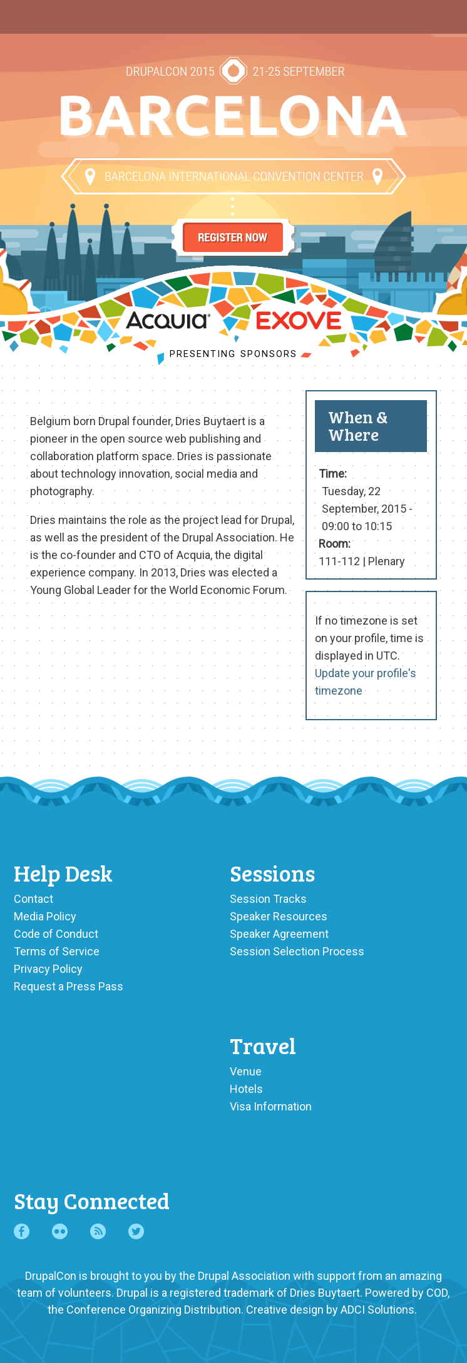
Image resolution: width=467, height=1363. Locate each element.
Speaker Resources (278, 916)
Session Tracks (268, 898)
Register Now (233, 226)
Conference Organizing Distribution (153, 1309)
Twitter (136, 1231)
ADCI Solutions (377, 1309)
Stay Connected (92, 1200)
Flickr (60, 1231)
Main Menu (26, 14)
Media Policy (45, 916)
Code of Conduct (56, 933)
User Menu (441, 14)
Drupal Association (244, 1275)
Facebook (21, 1231)
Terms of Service (57, 951)
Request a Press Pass (68, 986)
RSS (98, 1231)
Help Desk (63, 872)
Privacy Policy (48, 968)
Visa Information (271, 1106)
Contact (33, 898)
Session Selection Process (297, 951)
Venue (246, 1071)
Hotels (246, 1088)
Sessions (272, 872)
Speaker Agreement (279, 933)
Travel (263, 1045)
